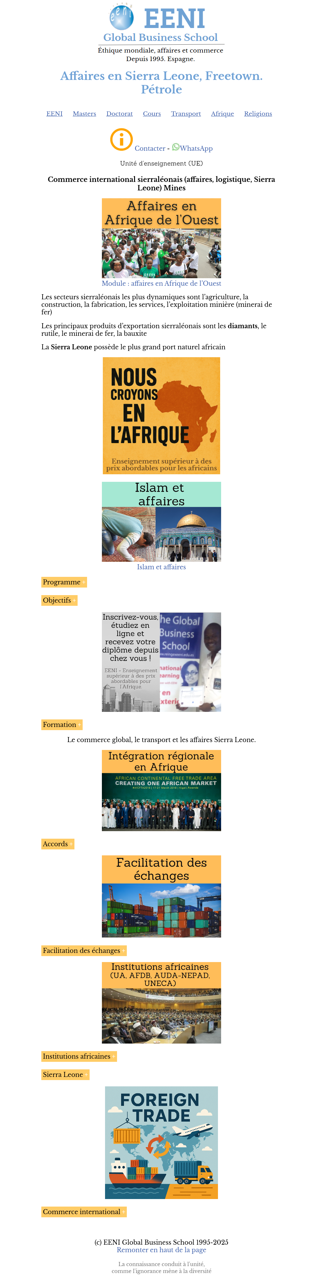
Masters (84, 113)
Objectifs (57, 600)
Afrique (222, 113)
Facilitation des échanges (81, 951)
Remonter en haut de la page (161, 1250)
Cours (152, 113)
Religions (258, 113)
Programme (61, 582)
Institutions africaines (76, 1056)
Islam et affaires (161, 567)
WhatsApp (192, 148)
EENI (54, 113)
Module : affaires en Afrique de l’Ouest (161, 283)
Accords (55, 844)
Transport (186, 113)
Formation (59, 725)
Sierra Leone (63, 1074)
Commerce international (81, 1212)
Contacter (150, 148)
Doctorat (119, 113)
